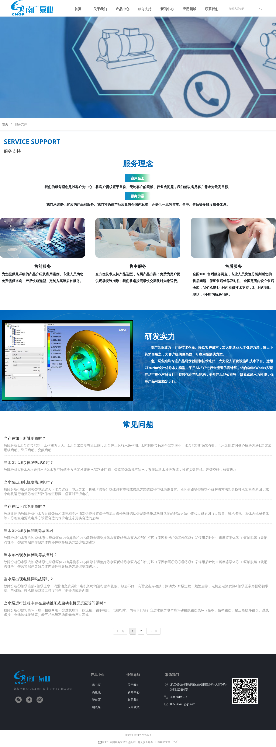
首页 (5, 124)
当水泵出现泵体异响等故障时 (29, 531)
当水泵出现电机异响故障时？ (29, 579)
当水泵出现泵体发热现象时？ (29, 462)
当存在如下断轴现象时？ (25, 438)
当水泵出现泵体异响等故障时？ (30, 555)
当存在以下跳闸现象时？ (25, 506)
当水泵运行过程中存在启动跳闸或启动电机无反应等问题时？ (55, 603)
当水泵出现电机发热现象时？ (29, 482)
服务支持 (21, 124)
